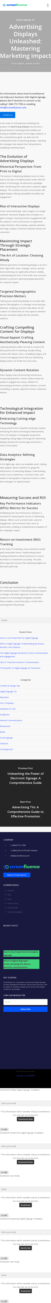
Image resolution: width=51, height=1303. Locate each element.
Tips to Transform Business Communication (19, 662)
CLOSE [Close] (4, 1129)
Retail (2, 732)
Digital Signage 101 (25, 20)
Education (4, 697)
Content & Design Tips (10, 685)
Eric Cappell (19, 63)
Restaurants (5, 726)
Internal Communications (11, 720)
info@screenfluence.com (13, 107)
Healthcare (5, 714)
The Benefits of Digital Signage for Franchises (20, 668)
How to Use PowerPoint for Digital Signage (19, 638)
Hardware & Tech (8, 709)
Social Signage (6, 737)
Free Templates (7, 703)
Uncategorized (6, 749)
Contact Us (8, 115)
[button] (48, 5)
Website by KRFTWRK (26, 1075)
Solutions (4, 743)
